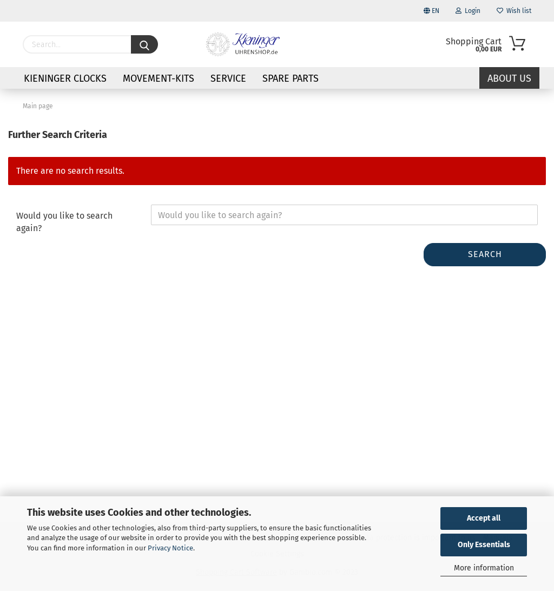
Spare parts (290, 78)
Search (485, 254)
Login (468, 11)
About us (509, 78)
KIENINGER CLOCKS (65, 78)
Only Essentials (484, 544)
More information (484, 568)
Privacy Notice (170, 548)
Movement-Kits (158, 78)
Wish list (514, 11)
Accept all (483, 518)
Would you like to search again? (64, 222)
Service (228, 78)
